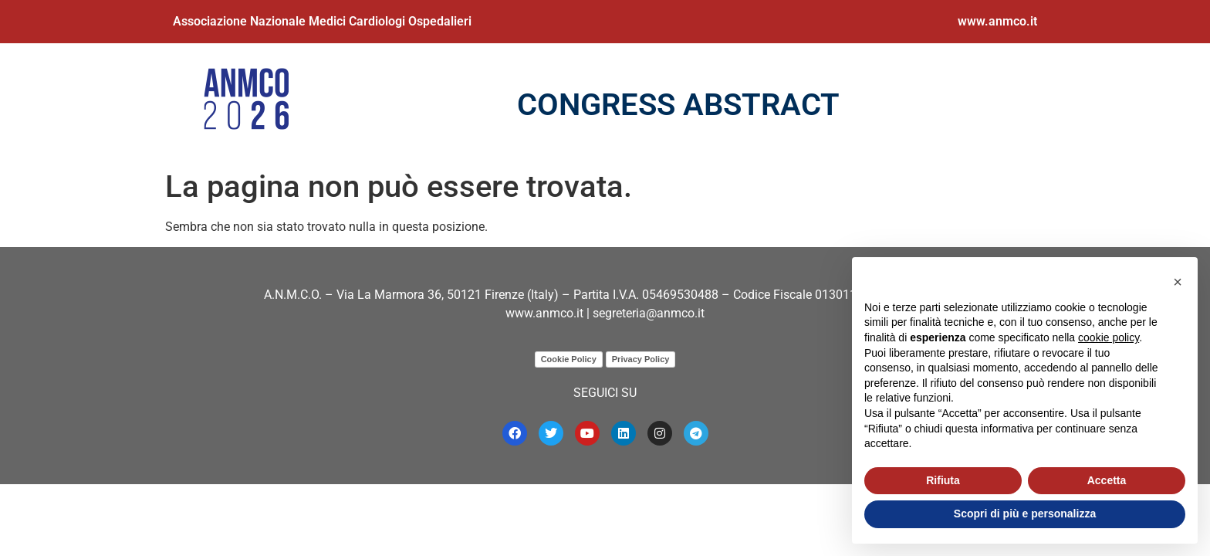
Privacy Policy (641, 359)
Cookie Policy (569, 359)
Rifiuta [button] (943, 480)
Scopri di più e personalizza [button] (1025, 513)
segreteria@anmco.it (649, 313)
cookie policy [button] (1108, 337)
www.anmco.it (997, 21)
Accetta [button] (1107, 480)
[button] (1177, 282)
